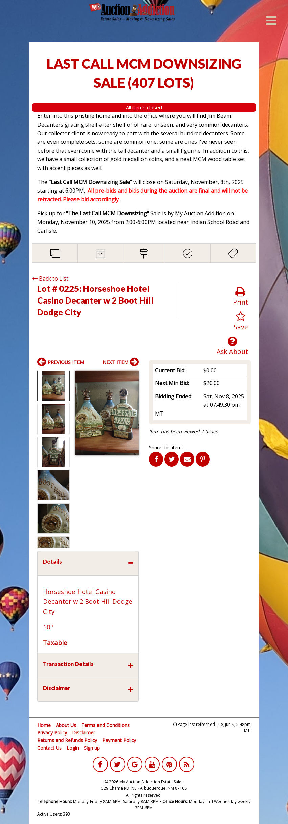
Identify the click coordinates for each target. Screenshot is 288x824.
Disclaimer (83, 732)
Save (241, 321)
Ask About (232, 346)
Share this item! (166, 447)
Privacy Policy (52, 732)
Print (240, 297)
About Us (66, 725)
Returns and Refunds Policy (67, 740)
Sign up (92, 747)
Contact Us (49, 747)
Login (73, 747)
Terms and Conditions (105, 725)
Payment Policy (119, 740)
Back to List (50, 278)
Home (44, 725)
